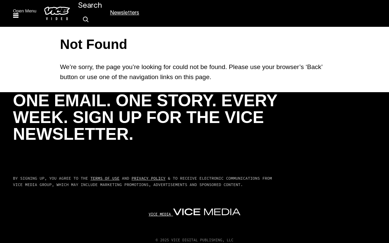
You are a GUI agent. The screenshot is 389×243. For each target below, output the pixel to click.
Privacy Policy (148, 178)
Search (90, 5)
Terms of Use (104, 178)
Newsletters (124, 13)
